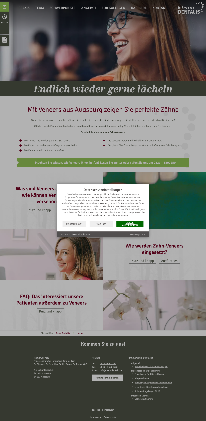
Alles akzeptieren (130, 224)
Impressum (65, 234)
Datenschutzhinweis (81, 234)
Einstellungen (74, 224)
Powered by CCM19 (137, 234)
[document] (103, 204)
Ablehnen (101, 224)
